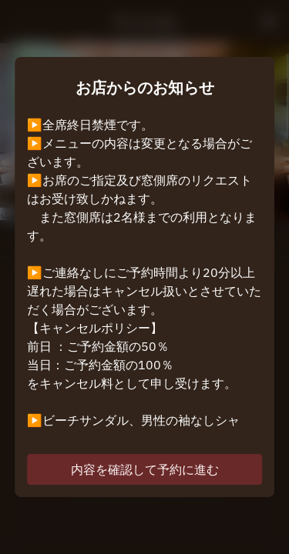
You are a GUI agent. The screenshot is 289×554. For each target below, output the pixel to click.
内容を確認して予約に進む (145, 469)
